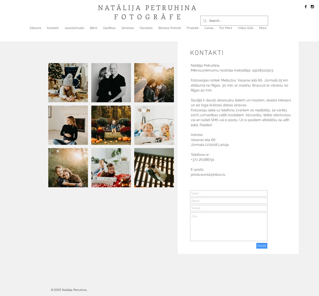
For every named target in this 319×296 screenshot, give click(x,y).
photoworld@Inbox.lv (208, 174)
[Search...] (234, 20)
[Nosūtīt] (261, 246)
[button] (68, 82)
